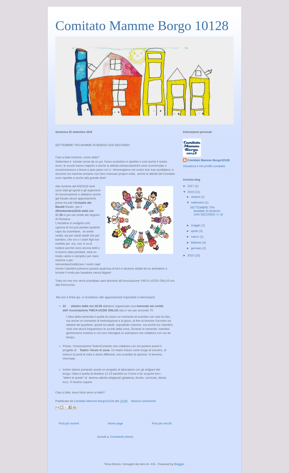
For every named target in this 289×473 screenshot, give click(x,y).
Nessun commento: (143, 401)
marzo (195, 236)
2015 (191, 255)
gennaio (196, 248)
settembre (198, 202)
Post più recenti (69, 423)
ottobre (196, 197)
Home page (115, 423)
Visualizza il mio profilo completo (204, 166)
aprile (195, 231)
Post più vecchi (162, 423)
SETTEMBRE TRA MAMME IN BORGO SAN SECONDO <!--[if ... (206, 213)
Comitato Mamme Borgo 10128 (141, 25)
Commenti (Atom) (121, 436)
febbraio (197, 242)
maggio (196, 225)
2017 (191, 186)
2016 (191, 192)
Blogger (179, 464)
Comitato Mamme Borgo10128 (208, 160)
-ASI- (152, 464)
